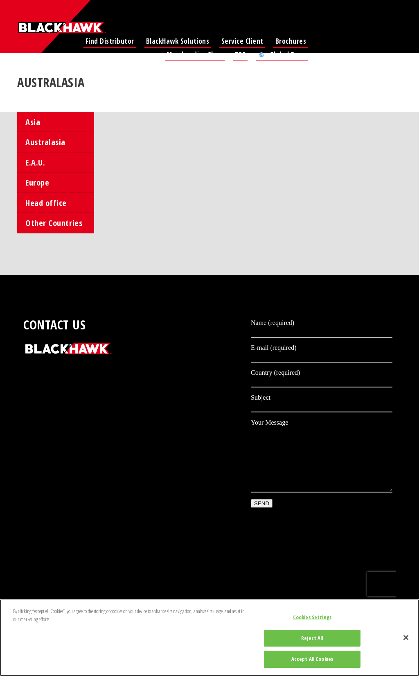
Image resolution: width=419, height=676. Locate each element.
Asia (32, 122)
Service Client (242, 41)
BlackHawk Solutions (178, 41)
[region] (209, 637)
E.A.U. (35, 162)
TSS (240, 54)
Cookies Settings (312, 617)
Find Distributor (110, 41)
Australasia (45, 142)
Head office (46, 202)
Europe (37, 182)
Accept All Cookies (312, 659)
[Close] (406, 638)
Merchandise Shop (195, 54)
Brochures (290, 41)
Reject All (312, 638)
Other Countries (53, 222)
